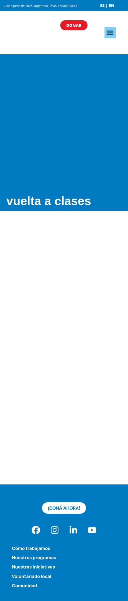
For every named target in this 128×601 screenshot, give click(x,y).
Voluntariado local (31, 576)
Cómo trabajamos (31, 548)
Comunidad (24, 585)
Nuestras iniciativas (33, 567)
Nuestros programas (34, 557)
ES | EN (107, 5)
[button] (110, 32)
